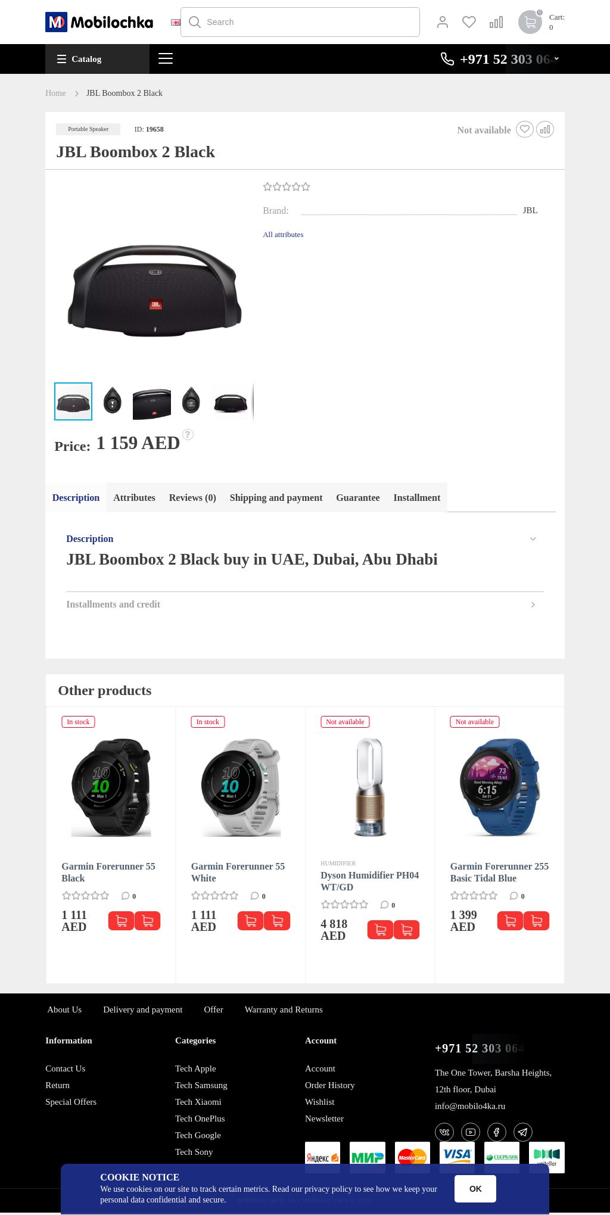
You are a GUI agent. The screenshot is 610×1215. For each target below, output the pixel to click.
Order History (330, 1087)
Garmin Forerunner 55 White (238, 875)
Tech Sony (194, 1154)
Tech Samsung (201, 1087)
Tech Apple (195, 1071)
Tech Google (198, 1137)
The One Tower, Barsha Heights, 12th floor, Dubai (493, 1083)
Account (320, 1071)
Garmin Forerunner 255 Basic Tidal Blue (499, 875)
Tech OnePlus (200, 1121)
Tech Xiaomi (198, 1104)
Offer (213, 1012)
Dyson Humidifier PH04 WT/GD (369, 884)
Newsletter (324, 1121)
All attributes (283, 234)
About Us (64, 1012)
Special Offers (71, 1104)
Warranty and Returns (284, 1012)
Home (55, 93)
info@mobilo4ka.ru (470, 1108)
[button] (153, 282)
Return (57, 1087)
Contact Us (65, 1071)
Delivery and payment (142, 1012)
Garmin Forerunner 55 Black (108, 875)
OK (475, 1189)
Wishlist (319, 1104)
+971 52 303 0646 (483, 1051)
